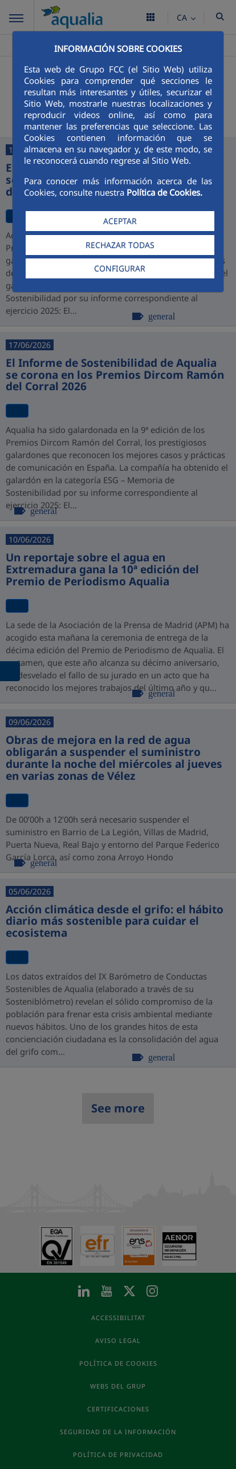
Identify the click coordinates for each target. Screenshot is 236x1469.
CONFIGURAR (119, 268)
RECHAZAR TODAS (120, 245)
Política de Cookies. (164, 192)
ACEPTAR (120, 221)
